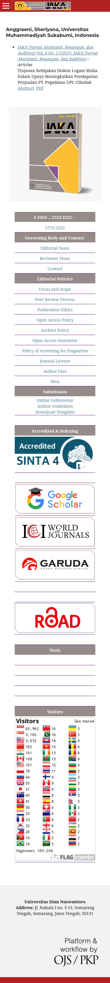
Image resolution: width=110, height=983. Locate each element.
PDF (40, 88)
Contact (55, 268)
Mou (54, 381)
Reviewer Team (55, 258)
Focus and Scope (55, 289)
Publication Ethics (55, 309)
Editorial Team (54, 248)
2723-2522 (55, 227)
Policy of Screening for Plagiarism (55, 350)
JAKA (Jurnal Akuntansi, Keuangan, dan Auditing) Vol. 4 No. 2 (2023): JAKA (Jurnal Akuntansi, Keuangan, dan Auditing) (58, 53)
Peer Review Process (55, 299)
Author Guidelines (55, 406)
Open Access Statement (55, 340)
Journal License (55, 361)
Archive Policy (55, 330)
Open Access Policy (54, 320)
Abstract (26, 88)
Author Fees (55, 371)
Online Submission (55, 400)
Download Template (55, 412)
